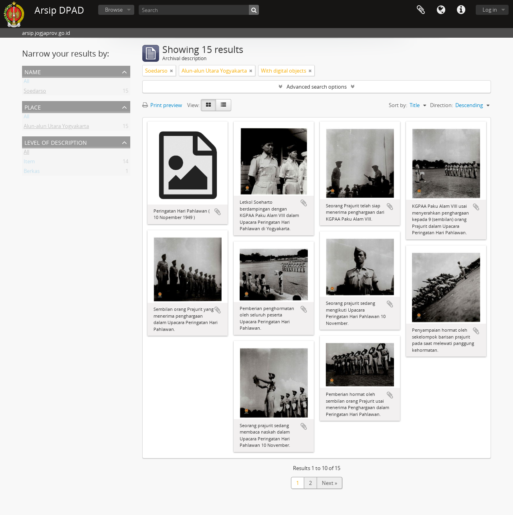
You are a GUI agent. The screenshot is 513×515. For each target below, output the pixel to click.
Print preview (162, 105)
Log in (490, 9)
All (26, 82)
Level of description (55, 141)
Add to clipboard (218, 212)
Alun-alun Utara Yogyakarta (56, 127)
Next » (329, 483)
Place (32, 106)
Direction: (441, 105)
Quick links (461, 10)
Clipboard (421, 10)
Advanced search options (317, 86)
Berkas (32, 172)
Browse (114, 9)
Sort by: (398, 105)
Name (32, 71)
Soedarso (35, 92)
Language (441, 10)
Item (29, 162)
